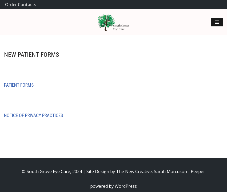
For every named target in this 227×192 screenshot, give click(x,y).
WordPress (126, 186)
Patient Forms (19, 85)
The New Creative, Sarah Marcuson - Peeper (160, 171)
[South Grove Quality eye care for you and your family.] (114, 22)
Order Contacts (20, 4)
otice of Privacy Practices (35, 115)
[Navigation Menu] (216, 22)
